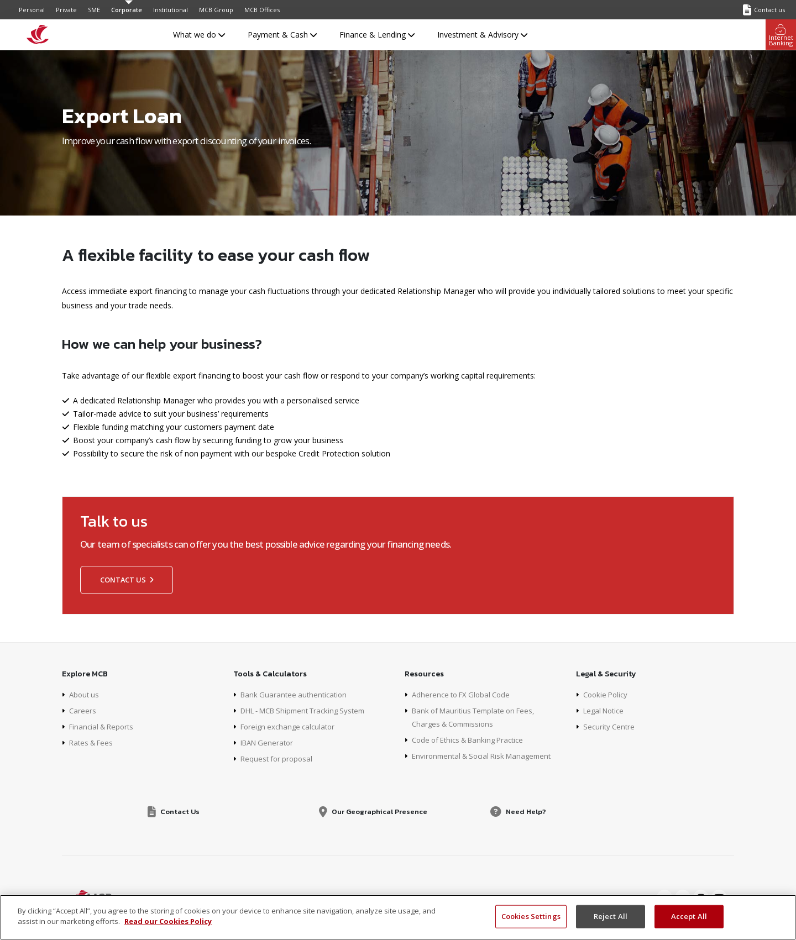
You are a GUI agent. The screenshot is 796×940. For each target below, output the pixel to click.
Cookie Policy (607, 694)
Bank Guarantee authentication (296, 694)
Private (66, 10)
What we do (199, 34)
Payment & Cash (282, 34)
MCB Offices (262, 10)
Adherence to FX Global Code (464, 694)
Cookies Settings (531, 916)
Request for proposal (278, 758)
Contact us (126, 580)
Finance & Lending (377, 34)
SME (94, 10)
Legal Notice (606, 710)
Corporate (126, 10)
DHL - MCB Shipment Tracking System (309, 710)
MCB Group (216, 10)
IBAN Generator (269, 742)
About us (85, 694)
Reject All (610, 916)
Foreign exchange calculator (290, 726)
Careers (83, 710)
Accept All (689, 916)
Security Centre (610, 726)
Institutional (170, 10)
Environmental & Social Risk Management (487, 755)
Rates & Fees (93, 742)
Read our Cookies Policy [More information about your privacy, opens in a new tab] (168, 921)
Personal (32, 10)
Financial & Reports (104, 726)
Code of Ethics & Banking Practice (473, 739)
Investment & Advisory (482, 34)
